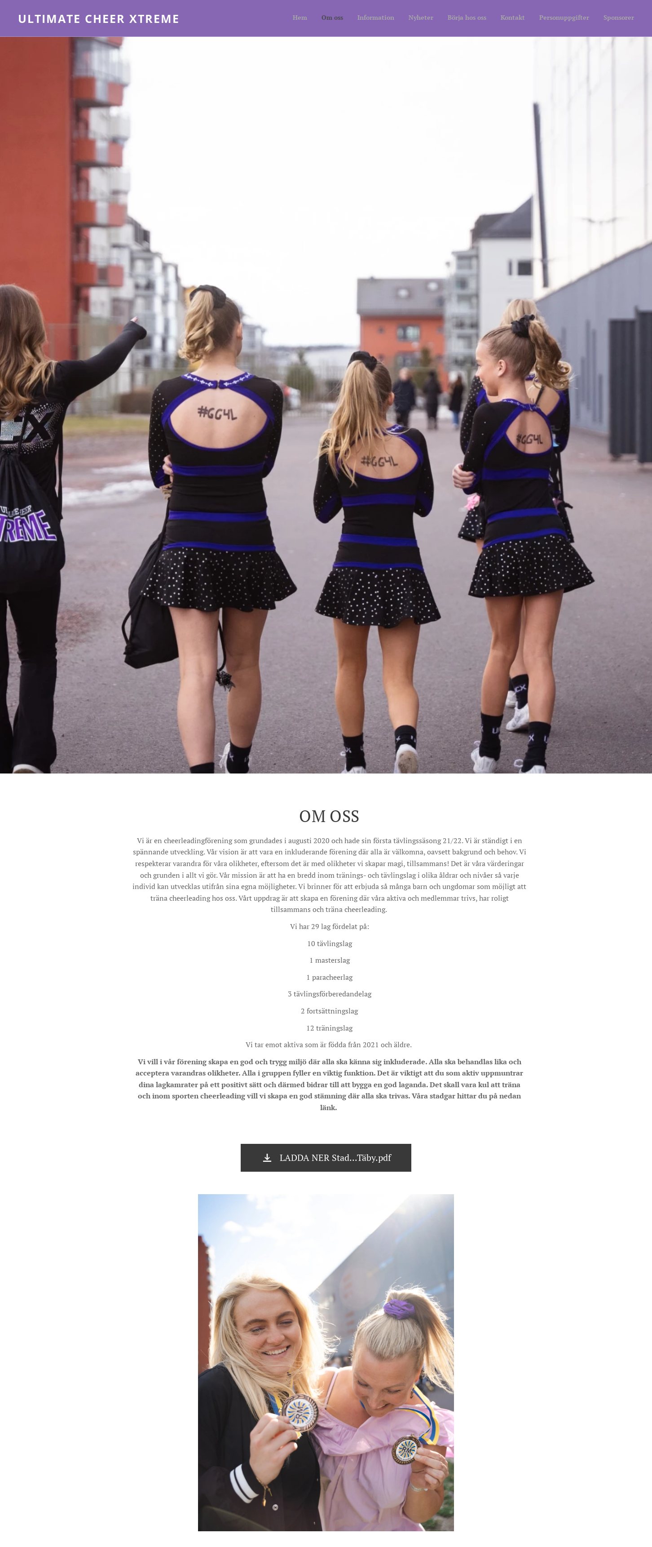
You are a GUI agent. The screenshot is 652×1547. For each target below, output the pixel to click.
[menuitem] (536, 18)
